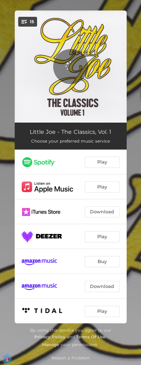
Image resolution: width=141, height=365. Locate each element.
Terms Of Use (91, 336)
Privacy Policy (49, 336)
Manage (50, 344)
